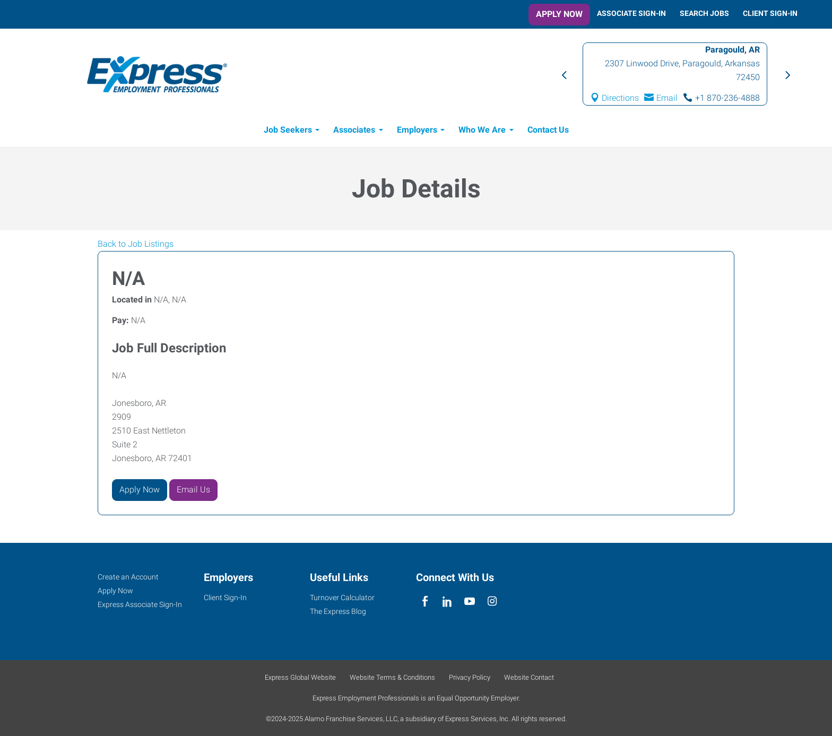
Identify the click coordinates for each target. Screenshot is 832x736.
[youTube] (470, 601)
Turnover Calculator (342, 597)
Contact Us (548, 130)
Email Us (193, 489)
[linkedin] (447, 601)
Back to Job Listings (136, 244)
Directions (620, 98)
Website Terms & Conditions (392, 677)
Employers (417, 130)
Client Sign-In (770, 13)
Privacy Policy (469, 677)
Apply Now (559, 14)
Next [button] (786, 74)
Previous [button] (563, 74)
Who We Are (482, 130)
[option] (675, 74)
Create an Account (128, 577)
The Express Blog (338, 611)
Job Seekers (288, 130)
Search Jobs (704, 13)
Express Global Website (300, 677)
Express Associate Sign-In (140, 604)
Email (667, 98)
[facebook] (425, 601)
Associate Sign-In (631, 13)
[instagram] (492, 601)
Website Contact (529, 677)
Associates (354, 130)
